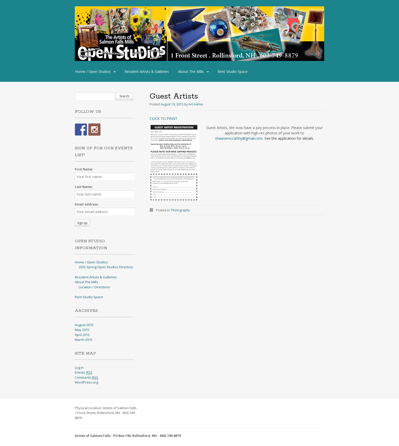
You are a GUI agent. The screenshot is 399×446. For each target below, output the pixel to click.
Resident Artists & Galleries (146, 71)
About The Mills (191, 71)
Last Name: (84, 186)
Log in (79, 367)
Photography (180, 210)
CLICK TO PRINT (163, 118)
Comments (86, 377)
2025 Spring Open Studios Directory (106, 267)
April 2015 (82, 334)
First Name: (84, 169)
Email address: (86, 204)
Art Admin (196, 104)
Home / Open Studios (93, 71)
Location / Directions (94, 287)
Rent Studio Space (233, 71)
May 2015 (82, 329)
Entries (83, 372)
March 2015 (83, 339)
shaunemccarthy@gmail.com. (239, 138)
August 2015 (84, 325)
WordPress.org (86, 382)
